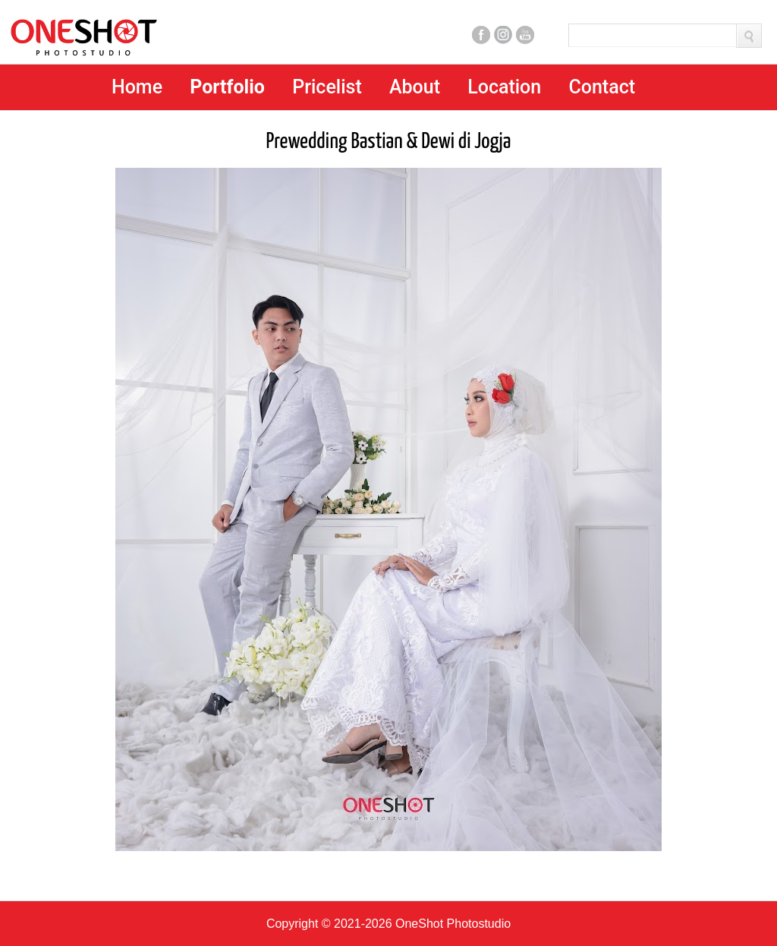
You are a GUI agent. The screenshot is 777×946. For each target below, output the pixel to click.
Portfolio (227, 87)
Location (504, 87)
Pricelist (327, 87)
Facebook (481, 35)
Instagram (503, 35)
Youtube (525, 35)
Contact (601, 87)
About (414, 87)
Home (137, 87)
